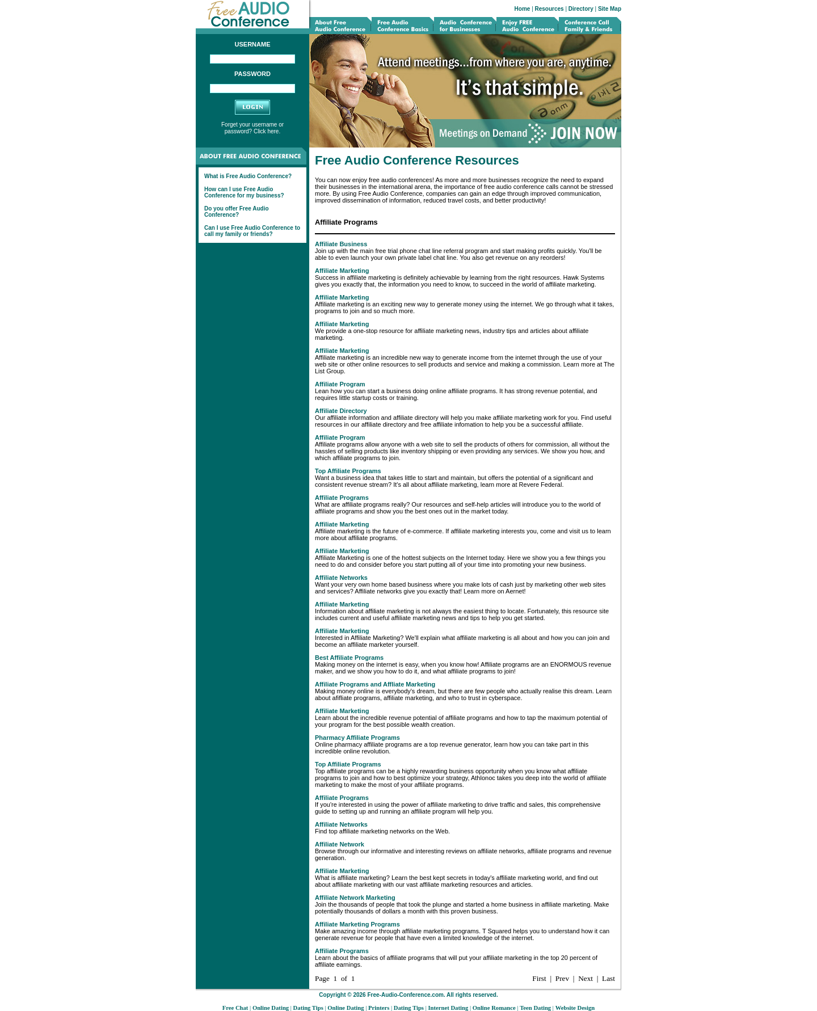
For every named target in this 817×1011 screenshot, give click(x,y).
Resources (549, 9)
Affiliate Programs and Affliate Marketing (375, 684)
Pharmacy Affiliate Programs (357, 737)
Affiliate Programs (342, 497)
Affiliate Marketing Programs (357, 924)
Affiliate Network (339, 844)
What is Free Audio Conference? (248, 176)
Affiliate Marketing (342, 270)
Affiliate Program (340, 384)
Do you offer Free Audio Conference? (236, 211)
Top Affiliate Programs (348, 470)
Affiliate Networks (341, 577)
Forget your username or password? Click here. (252, 127)
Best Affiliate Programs (349, 657)
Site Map (609, 9)
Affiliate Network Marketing (355, 897)
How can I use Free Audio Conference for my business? (244, 192)
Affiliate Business (341, 244)
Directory (580, 9)
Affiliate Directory (341, 410)
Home (522, 9)
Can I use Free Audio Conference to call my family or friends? (252, 231)
